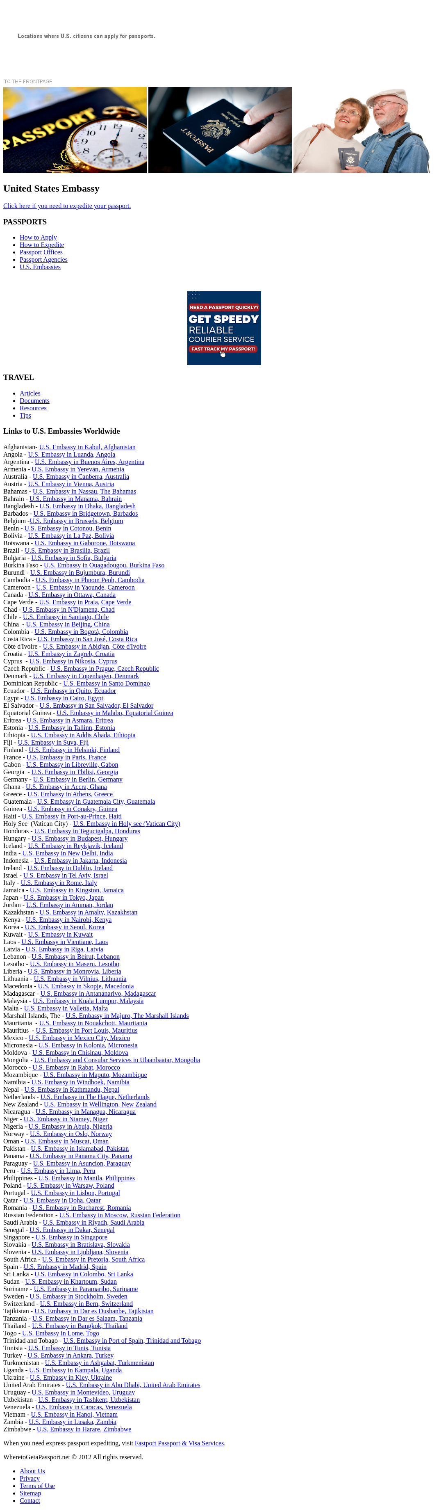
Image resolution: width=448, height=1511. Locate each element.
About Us (32, 1471)
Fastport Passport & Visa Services (179, 1443)
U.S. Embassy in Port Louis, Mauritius (87, 1030)
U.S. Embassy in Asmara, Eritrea (70, 720)
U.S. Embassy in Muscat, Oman (67, 1141)
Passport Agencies (44, 259)
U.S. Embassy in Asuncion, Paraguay (82, 1163)
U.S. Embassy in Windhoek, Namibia (80, 1082)
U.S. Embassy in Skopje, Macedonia (86, 986)
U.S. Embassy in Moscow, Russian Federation (119, 1215)
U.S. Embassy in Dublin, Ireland (70, 867)
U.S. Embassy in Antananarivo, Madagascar (98, 993)
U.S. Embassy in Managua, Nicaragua (86, 1111)
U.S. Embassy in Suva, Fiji (53, 742)
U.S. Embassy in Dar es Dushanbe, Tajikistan (94, 1311)
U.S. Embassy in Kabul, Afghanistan (87, 446)
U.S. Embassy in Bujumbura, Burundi (80, 572)
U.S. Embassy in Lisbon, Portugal (75, 1192)
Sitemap (30, 1493)
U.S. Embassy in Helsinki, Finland (74, 749)
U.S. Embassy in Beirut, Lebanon (76, 956)
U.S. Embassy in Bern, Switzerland (86, 1303)
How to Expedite (42, 244)
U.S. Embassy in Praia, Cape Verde (85, 602)
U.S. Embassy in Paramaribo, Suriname (86, 1288)
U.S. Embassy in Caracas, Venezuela (84, 1407)
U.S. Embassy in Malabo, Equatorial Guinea (115, 712)
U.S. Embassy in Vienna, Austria (71, 483)
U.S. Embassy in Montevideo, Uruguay (83, 1392)
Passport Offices (41, 252)
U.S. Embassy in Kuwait (60, 934)
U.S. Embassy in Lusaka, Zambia (72, 1421)
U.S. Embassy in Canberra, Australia (81, 476)
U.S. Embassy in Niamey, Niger (66, 1119)
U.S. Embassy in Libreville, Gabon (72, 764)
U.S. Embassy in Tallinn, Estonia (71, 727)
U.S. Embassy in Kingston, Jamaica (77, 890)
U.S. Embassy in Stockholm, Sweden (78, 1296)
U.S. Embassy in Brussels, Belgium (76, 520)
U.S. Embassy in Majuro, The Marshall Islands (127, 1015)
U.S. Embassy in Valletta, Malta (66, 1008)
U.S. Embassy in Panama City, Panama (81, 1155)
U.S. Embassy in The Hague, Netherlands (95, 1096)
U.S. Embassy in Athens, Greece (70, 794)
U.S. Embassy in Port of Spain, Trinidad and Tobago (132, 1340)
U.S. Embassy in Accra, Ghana (66, 786)
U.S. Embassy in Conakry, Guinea (73, 808)
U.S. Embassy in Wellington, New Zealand (100, 1104)
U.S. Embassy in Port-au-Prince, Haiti (72, 816)
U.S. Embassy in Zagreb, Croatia (71, 653)
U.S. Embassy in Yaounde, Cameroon (85, 587)
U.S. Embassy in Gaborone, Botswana (84, 542)
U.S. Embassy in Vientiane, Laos (64, 941)
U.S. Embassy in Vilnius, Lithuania (80, 978)
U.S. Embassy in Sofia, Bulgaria (73, 557)
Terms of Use (37, 1485)
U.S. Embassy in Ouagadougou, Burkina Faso (104, 565)
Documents (35, 400)
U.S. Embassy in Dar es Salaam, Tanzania (87, 1318)
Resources (33, 408)
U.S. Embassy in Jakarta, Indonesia (80, 860)
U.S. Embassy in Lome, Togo (60, 1333)
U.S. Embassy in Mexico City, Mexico (79, 1037)
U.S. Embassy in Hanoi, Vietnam (74, 1414)
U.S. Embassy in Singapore (71, 1237)
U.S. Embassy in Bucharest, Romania (81, 1207)
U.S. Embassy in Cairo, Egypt (64, 698)
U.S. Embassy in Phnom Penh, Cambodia (90, 579)
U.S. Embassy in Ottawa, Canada (72, 594)
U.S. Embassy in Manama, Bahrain (76, 498)
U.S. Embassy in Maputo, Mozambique (95, 1074)
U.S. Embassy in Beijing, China (68, 624)
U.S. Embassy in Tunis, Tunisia (69, 1347)
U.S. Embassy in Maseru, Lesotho (74, 963)
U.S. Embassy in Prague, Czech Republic (104, 668)
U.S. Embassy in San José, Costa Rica (87, 638)
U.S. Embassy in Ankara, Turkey (70, 1355)
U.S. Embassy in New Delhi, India (67, 853)
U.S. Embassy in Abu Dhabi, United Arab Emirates (133, 1384)
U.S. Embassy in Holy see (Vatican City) (126, 823)
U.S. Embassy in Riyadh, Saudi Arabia (93, 1222)
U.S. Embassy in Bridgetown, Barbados (86, 513)
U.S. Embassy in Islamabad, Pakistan (80, 1148)
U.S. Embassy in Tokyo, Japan (64, 897)
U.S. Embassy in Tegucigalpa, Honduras (87, 831)
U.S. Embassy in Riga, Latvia (64, 949)
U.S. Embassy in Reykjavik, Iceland (75, 845)
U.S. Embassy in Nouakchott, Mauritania (93, 1023)
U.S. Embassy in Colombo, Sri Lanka (83, 1274)
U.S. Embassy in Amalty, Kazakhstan (88, 912)
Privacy (30, 1478)
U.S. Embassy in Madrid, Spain (65, 1266)
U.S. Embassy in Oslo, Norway (71, 1133)
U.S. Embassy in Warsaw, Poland (70, 1185)
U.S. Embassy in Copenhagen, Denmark (86, 675)
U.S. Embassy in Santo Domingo (106, 683)
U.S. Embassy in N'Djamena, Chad (69, 609)
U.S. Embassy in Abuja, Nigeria (70, 1126)
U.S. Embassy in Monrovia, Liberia (74, 971)
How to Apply (38, 237)
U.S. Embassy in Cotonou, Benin (68, 528)
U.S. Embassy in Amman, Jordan (69, 904)
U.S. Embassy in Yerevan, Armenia (78, 469)
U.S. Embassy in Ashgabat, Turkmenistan (99, 1362)
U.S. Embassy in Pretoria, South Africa (93, 1259)
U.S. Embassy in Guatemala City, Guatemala (96, 801)
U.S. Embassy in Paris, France (66, 757)
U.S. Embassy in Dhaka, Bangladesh (87, 506)
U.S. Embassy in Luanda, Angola (71, 454)
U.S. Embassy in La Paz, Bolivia (71, 535)
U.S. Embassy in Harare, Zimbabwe (84, 1429)
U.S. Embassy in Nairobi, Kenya (68, 919)
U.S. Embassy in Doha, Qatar (62, 1200)
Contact (30, 1500)
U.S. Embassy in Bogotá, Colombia (81, 631)
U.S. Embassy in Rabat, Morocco (76, 1067)
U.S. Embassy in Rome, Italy (59, 882)
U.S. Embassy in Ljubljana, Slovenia (80, 1251)
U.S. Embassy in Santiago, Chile (66, 616)
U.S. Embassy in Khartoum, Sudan (71, 1281)
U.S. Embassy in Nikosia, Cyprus (74, 661)
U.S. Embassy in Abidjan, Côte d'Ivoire (95, 646)
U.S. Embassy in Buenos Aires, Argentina (89, 461)
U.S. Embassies (40, 266)
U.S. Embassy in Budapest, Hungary (79, 838)
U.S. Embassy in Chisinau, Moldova (80, 1052)
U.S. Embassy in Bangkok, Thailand (79, 1325)
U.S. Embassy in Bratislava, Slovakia (81, 1244)
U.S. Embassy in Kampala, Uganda (75, 1370)
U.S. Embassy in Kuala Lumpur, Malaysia (88, 1000)
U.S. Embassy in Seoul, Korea (64, 927)
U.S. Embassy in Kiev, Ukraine (71, 1377)
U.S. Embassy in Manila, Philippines (86, 1178)
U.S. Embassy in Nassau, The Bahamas (84, 491)
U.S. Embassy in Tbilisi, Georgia (75, 771)
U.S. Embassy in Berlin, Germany (78, 779)
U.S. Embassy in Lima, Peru (58, 1170)
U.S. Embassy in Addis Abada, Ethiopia (83, 734)
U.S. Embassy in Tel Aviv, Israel (65, 875)
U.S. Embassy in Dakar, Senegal (72, 1229)
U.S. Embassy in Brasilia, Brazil (67, 550)
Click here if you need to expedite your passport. (67, 205)
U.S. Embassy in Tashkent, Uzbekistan (89, 1399)
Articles (30, 393)
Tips (25, 415)
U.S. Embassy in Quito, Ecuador (73, 690)
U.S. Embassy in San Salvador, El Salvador (96, 705)
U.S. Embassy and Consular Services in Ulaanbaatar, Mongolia (117, 1059)
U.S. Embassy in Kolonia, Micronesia (87, 1045)
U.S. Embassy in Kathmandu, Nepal (72, 1089)
